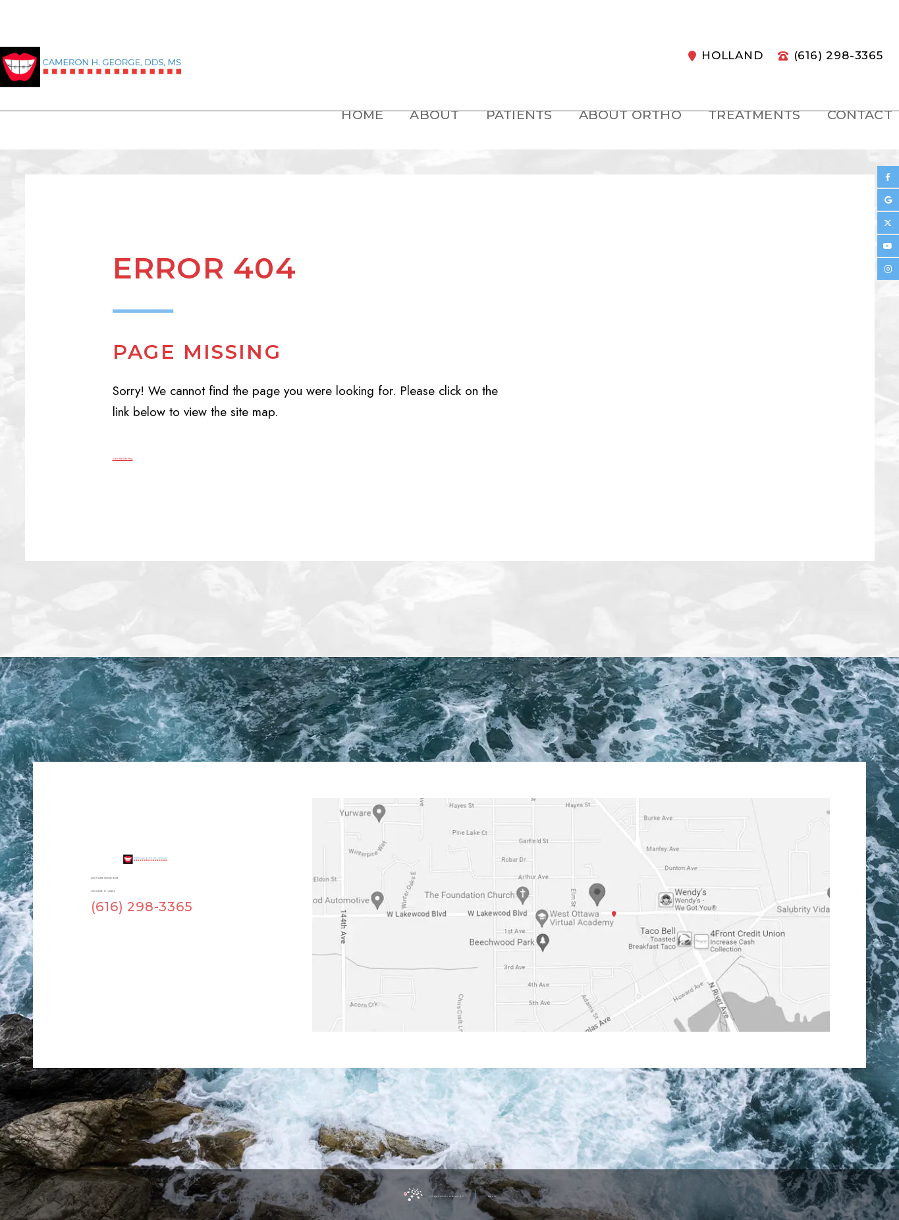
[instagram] (888, 269)
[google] (888, 200)
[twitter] (888, 223)
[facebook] (888, 177)
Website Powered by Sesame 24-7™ (416, 1194)
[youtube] (888, 246)
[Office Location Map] (598, 891)
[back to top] (575, 1194)
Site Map (537, 1194)
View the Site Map (161, 455)
